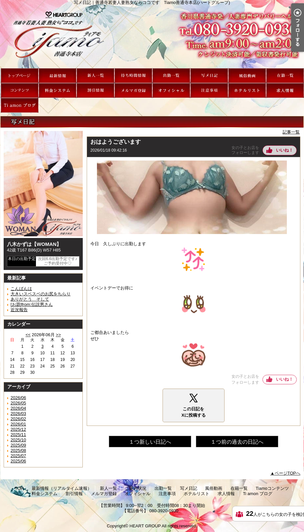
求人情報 (285, 90)
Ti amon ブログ (20, 105)
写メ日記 (209, 75)
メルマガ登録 (133, 90)
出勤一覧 (171, 75)
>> (58, 334)
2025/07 (18, 455)
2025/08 (18, 450)
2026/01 (18, 424)
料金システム (57, 90)
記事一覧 (291, 132)
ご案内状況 (133, 75)
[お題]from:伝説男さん (32, 304)
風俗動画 (247, 75)
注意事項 (209, 90)
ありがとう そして (30, 299)
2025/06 (18, 460)
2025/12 (18, 429)
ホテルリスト (247, 90)
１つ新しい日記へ (150, 442)
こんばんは (21, 288)
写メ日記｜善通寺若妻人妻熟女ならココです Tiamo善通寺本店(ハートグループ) (152, 36)
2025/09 (18, 445)
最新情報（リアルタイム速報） (57, 75)
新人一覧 (95, 75)
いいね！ (284, 150)
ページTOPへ (288, 473)
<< (27, 334)
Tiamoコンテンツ (20, 90)
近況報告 (19, 309)
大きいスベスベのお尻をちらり (41, 293)
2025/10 (18, 439)
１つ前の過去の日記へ (237, 442)
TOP (20, 75)
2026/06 (18, 397)
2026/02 (18, 418)
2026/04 (18, 408)
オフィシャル (171, 90)
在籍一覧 (285, 75)
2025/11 (18, 434)
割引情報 (95, 90)
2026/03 (18, 413)
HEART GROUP (145, 525)
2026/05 (18, 402)
